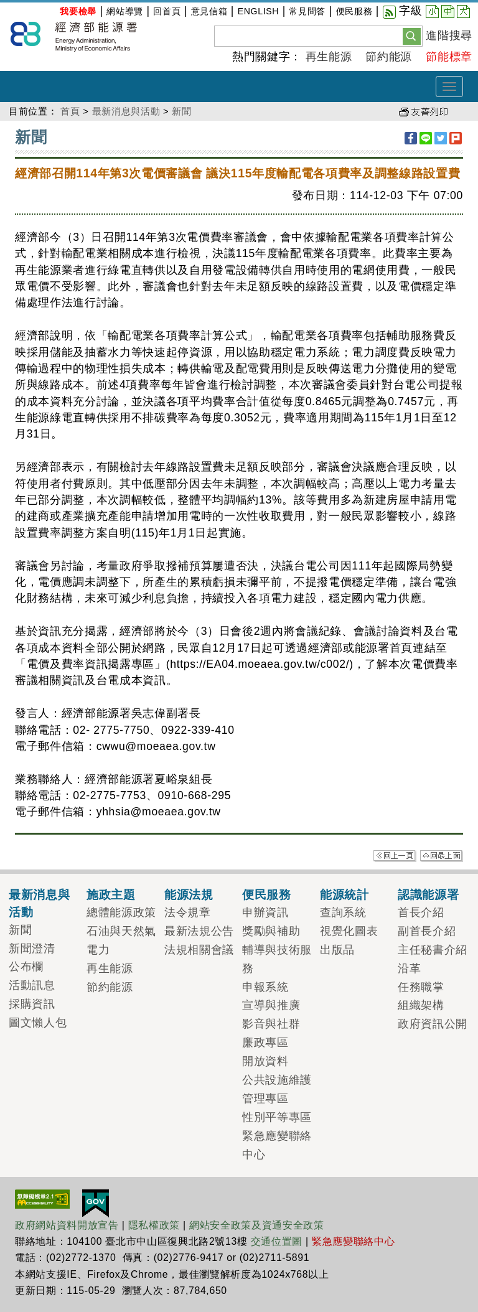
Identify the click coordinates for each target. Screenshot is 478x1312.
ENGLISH (258, 11)
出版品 (337, 950)
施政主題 (111, 894)
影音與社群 (271, 1024)
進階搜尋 (449, 35)
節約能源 (388, 56)
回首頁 (166, 11)
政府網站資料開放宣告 (67, 1225)
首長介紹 (421, 912)
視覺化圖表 (349, 931)
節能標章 (449, 56)
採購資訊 (32, 1004)
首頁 (70, 111)
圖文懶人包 (38, 1022)
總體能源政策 (121, 912)
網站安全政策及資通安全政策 (256, 1225)
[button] (412, 35)
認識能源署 (428, 894)
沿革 (409, 968)
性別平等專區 (277, 1117)
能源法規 (188, 894)
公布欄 (26, 966)
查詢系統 (343, 912)
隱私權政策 (154, 1225)
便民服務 (354, 11)
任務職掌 (421, 987)
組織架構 (421, 1005)
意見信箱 (209, 11)
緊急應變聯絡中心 (353, 1241)
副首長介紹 (427, 931)
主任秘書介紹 (432, 950)
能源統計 (344, 894)
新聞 (181, 111)
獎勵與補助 (271, 931)
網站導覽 (124, 11)
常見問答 (307, 11)
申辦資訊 (265, 912)
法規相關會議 (199, 950)
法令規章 (187, 912)
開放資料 (265, 1061)
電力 (98, 950)
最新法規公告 (199, 931)
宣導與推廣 (271, 1005)
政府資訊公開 (432, 1024)
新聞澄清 (32, 948)
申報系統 (265, 987)
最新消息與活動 (126, 111)
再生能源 (329, 56)
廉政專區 (265, 1042)
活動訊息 (32, 985)
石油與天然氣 (121, 931)
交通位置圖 (276, 1241)
